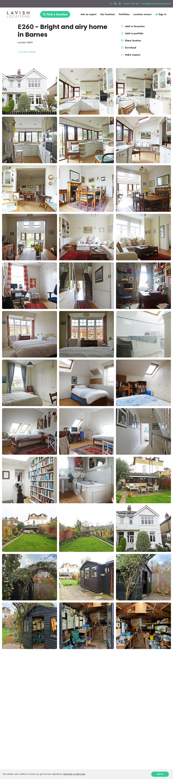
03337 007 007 (132, 3)
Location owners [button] (142, 14)
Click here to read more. (74, 774)
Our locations (107, 14)
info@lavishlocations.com (156, 3)
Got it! (160, 774)
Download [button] (128, 47)
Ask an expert (88, 14)
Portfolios (124, 14)
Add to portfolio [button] (131, 33)
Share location (130, 40)
